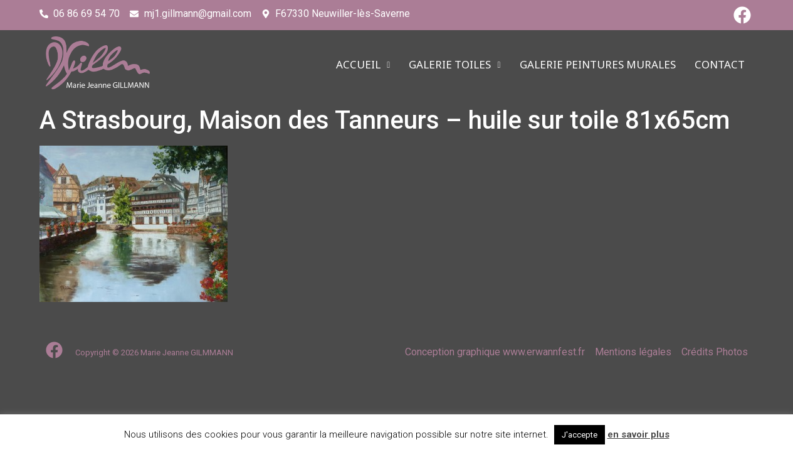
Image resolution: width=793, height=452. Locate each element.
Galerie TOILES (454, 65)
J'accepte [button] (579, 434)
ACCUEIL (363, 65)
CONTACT (720, 65)
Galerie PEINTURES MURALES (598, 65)
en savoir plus (638, 434)
